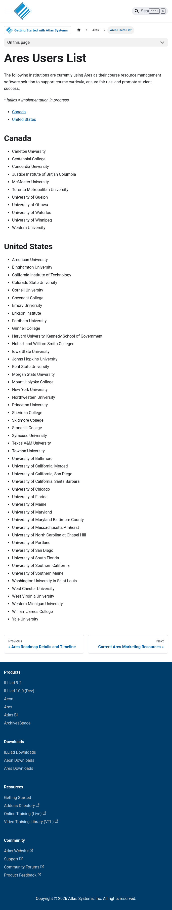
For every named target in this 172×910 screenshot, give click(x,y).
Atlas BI (11, 715)
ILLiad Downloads (20, 752)
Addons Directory (21, 805)
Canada (19, 112)
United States (24, 119)
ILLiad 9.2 (12, 682)
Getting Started (17, 797)
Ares (8, 707)
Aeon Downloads (19, 760)
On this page (18, 42)
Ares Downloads (18, 768)
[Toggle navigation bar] (8, 11)
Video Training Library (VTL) (31, 821)
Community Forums (24, 867)
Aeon (8, 699)
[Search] (150, 11)
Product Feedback (22, 875)
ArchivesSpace (17, 723)
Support (13, 859)
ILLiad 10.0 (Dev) (19, 690)
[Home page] (79, 30)
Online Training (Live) (25, 813)
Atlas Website (18, 851)
